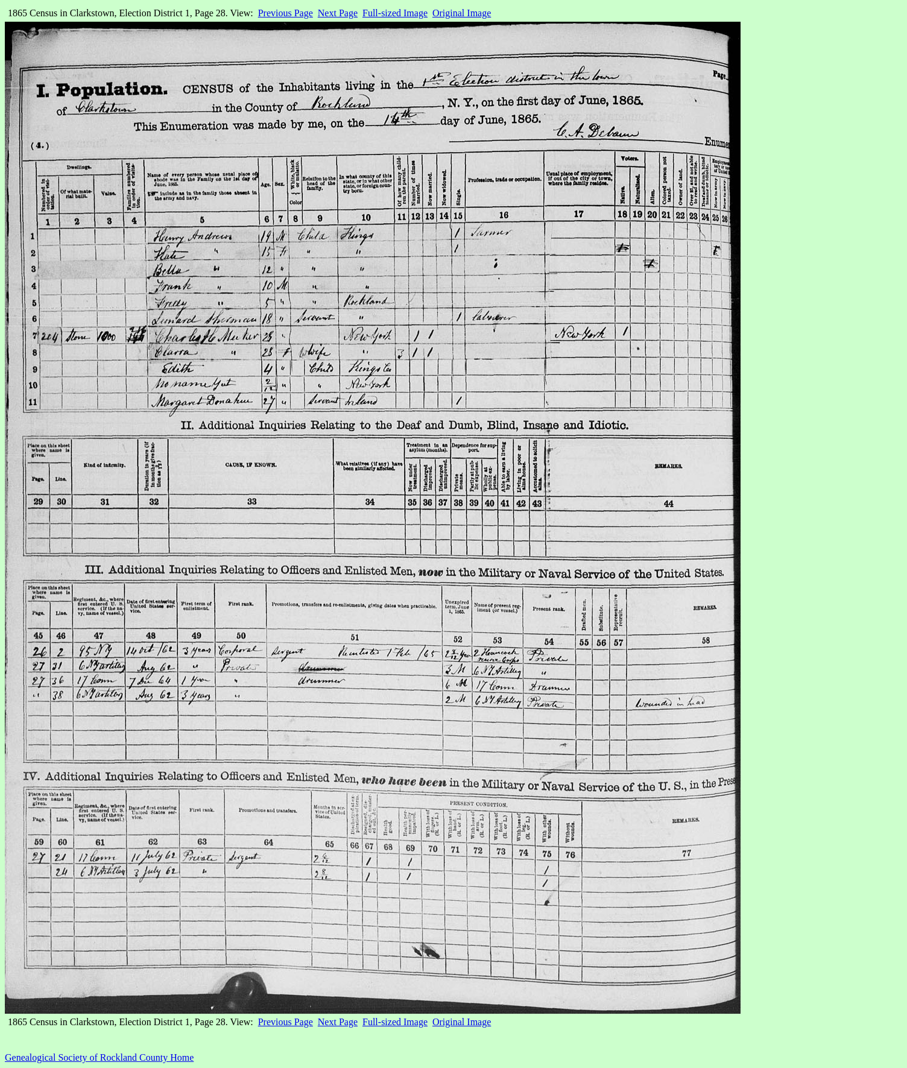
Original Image (461, 13)
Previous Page (285, 13)
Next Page (338, 13)
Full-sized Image (395, 13)
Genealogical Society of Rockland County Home (99, 1057)
